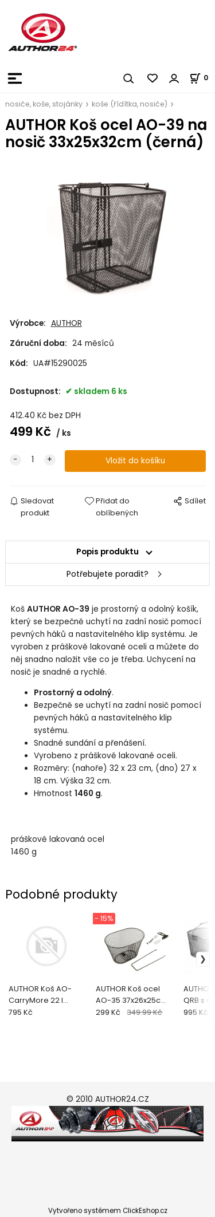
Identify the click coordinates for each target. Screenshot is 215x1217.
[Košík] (202, 77)
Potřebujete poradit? (107, 574)
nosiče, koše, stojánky (44, 104)
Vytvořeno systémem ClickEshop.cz (107, 1210)
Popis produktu (107, 551)
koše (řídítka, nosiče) (129, 104)
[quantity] (32, 460)
